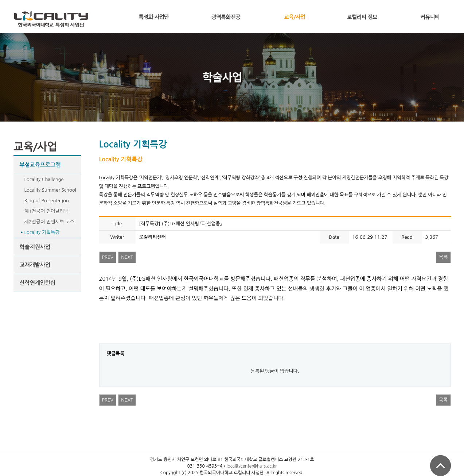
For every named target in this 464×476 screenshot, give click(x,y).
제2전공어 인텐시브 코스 (49, 221)
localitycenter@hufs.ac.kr (251, 466)
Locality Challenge (44, 179)
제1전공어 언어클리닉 (46, 211)
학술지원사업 (35, 247)
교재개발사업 (35, 265)
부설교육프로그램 (40, 165)
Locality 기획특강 (42, 232)
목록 (443, 257)
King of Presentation (46, 200)
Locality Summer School (50, 190)
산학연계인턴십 (38, 282)
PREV (108, 257)
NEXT (127, 257)
